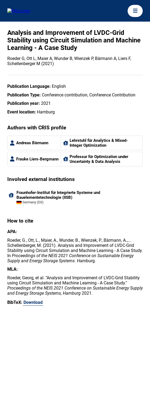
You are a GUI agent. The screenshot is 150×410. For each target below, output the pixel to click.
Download (33, 302)
